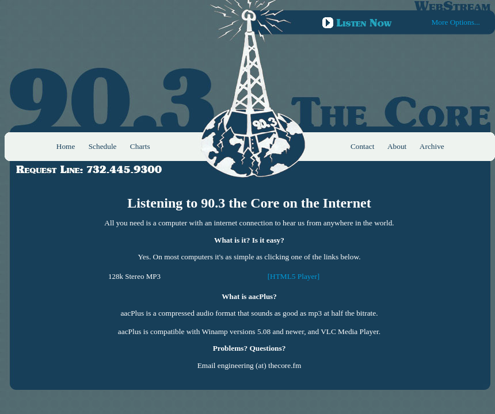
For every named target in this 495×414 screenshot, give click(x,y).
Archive (432, 146)
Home (65, 146)
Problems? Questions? (249, 348)
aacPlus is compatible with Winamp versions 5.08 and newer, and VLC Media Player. (249, 331)
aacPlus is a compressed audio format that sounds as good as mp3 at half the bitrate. (249, 313)
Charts (140, 146)
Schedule (103, 146)
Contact (362, 146)
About (396, 146)
